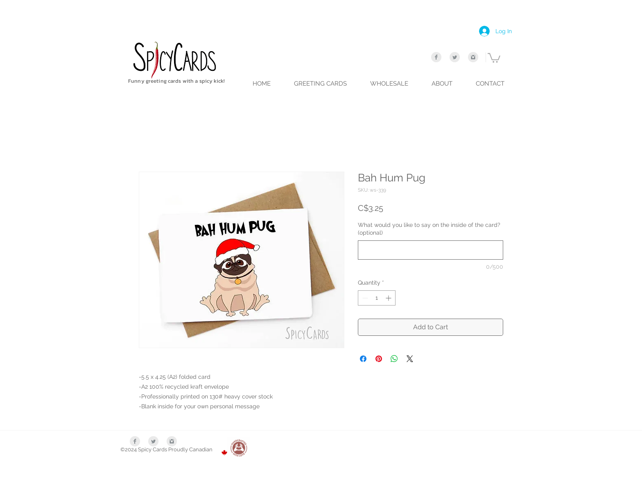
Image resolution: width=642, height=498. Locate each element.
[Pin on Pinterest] (379, 359)
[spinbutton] (376, 298)
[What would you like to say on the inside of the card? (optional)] (430, 250)
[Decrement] (364, 298)
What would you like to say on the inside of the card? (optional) (429, 229)
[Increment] (389, 298)
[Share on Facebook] (363, 359)
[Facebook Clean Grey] (436, 57)
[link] (494, 57)
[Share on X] (410, 359)
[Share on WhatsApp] (394, 359)
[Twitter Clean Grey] (455, 57)
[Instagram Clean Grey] (473, 57)
